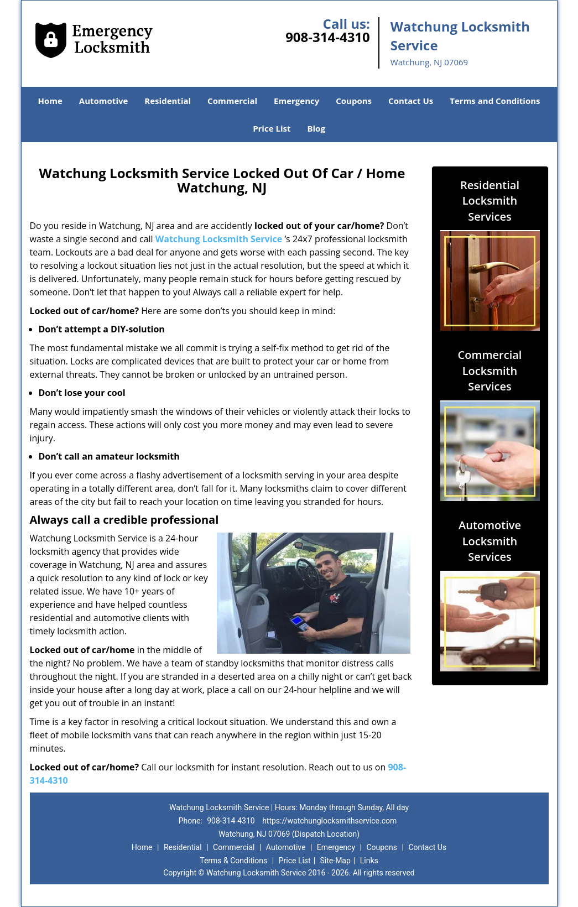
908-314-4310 (327, 37)
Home (50, 100)
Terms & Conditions (233, 860)
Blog (316, 128)
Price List (271, 128)
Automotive (103, 100)
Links (369, 860)
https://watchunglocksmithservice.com (329, 820)
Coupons (354, 100)
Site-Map (335, 860)
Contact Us (410, 100)
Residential (167, 100)
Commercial (232, 100)
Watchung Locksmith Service (219, 239)
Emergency (296, 100)
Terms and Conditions (495, 100)
